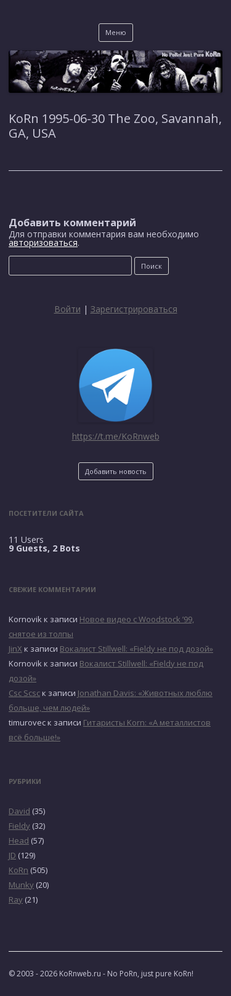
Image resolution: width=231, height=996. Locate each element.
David (19, 810)
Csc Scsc (24, 692)
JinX (15, 648)
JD (12, 855)
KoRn (18, 869)
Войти (67, 309)
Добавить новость (116, 471)
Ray (16, 899)
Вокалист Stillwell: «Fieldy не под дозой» (136, 648)
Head (19, 840)
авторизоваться (43, 242)
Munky (21, 884)
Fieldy (19, 825)
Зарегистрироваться (134, 309)
